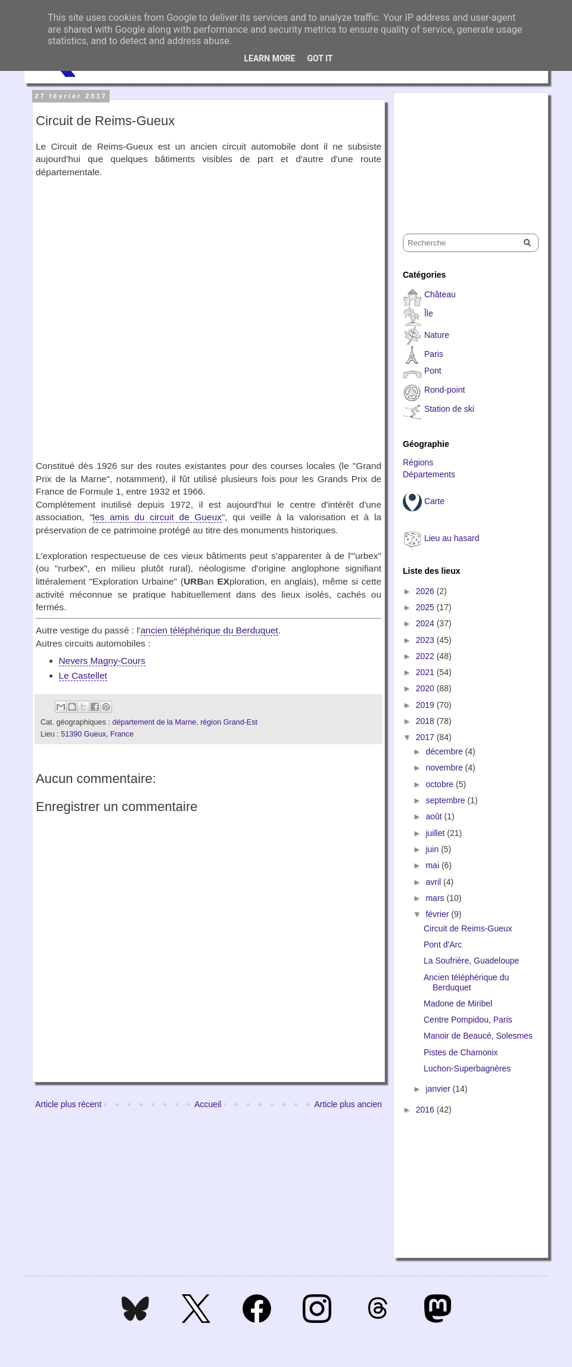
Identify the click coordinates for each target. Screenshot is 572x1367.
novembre (445, 767)
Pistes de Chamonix (461, 1052)
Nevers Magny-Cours (102, 660)
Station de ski (449, 409)
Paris (433, 354)
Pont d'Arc (443, 944)
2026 (426, 591)
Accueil (207, 1104)
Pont (433, 370)
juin (433, 849)
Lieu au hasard (452, 538)
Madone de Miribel (458, 1003)
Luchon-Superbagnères (467, 1068)
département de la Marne (154, 722)
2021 (426, 672)
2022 (426, 656)
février (438, 914)
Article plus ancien (348, 1104)
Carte (434, 501)
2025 (426, 607)
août (434, 816)
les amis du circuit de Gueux (157, 517)
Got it (319, 58)
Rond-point (444, 389)
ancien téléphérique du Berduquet (209, 630)
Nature (436, 335)
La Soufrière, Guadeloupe (471, 960)
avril (434, 882)
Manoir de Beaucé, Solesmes (478, 1035)
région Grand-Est (228, 722)
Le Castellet (83, 675)
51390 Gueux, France (97, 734)
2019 (426, 705)
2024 (426, 623)
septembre (446, 800)
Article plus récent (68, 1104)
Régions (418, 462)
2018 (426, 721)
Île (428, 313)
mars (435, 898)
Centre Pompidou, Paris (468, 1019)
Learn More (269, 58)
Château (440, 294)
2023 (426, 640)
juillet (436, 833)
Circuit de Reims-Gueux (468, 928)
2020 (426, 688)
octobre (440, 784)
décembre (445, 751)
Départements (429, 474)
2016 (426, 1109)
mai (433, 865)
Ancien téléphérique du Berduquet (466, 982)
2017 (426, 737)
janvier (438, 1088)
